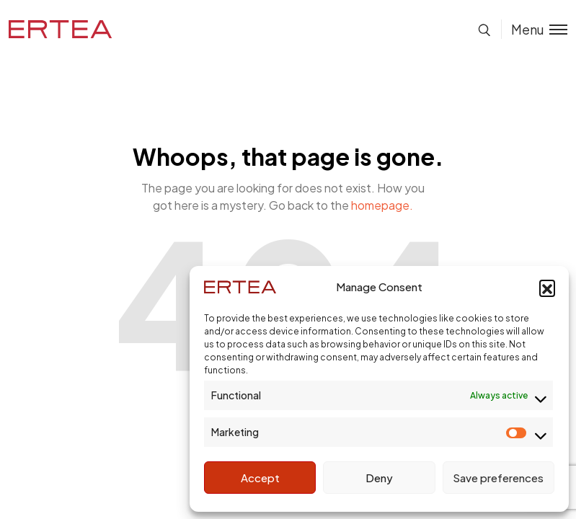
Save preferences (498, 477)
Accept (260, 477)
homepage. (382, 205)
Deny (379, 477)
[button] (547, 287)
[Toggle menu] (534, 29)
